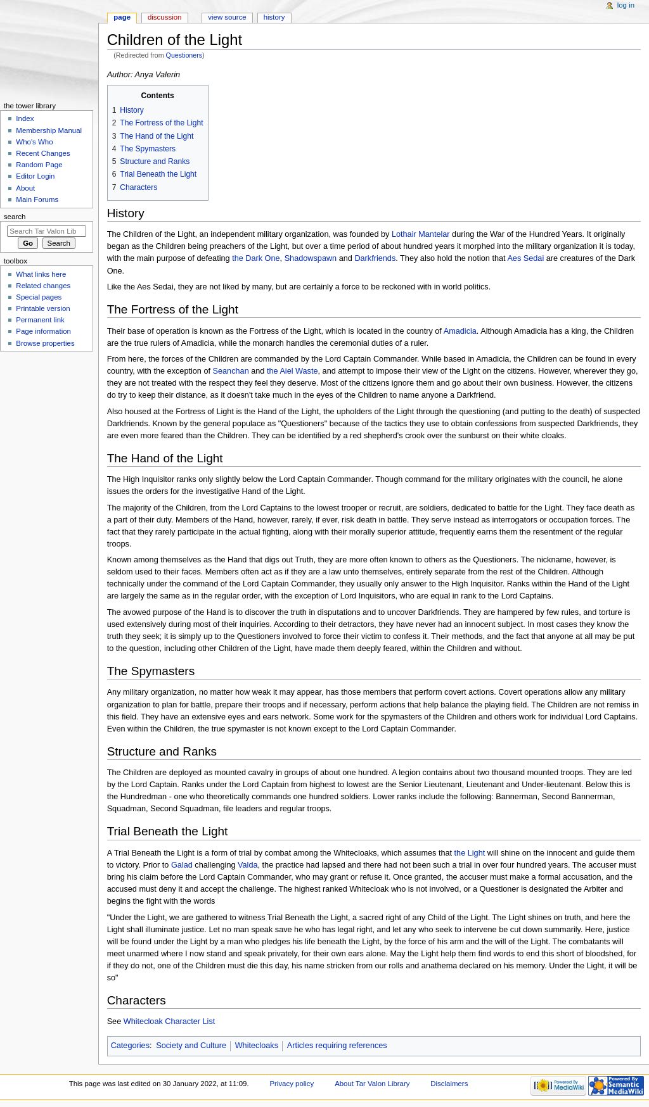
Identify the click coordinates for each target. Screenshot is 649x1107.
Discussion (164, 17)
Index (25, 118)
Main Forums (37, 199)
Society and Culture (191, 1045)
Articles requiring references (337, 1045)
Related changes (43, 285)
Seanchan (231, 371)
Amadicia (460, 331)
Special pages (38, 297)
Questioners (184, 55)
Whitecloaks (256, 1045)
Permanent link (40, 320)
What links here (41, 274)
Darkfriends (374, 258)
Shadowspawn (311, 258)
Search (15, 216)
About (25, 188)
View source (227, 17)
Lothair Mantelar (421, 234)
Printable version (43, 308)
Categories (130, 1045)
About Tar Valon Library (372, 1083)
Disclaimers (449, 1083)
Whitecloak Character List (169, 1021)
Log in (625, 5)
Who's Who (34, 142)
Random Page (39, 164)
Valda (248, 865)
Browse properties (45, 343)
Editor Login (35, 176)
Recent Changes (43, 153)
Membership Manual (49, 130)
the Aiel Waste (292, 371)
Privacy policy (291, 1083)
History (274, 17)
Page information (43, 331)
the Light (469, 853)
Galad (182, 865)
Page (122, 17)
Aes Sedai (525, 258)
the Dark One (256, 258)
